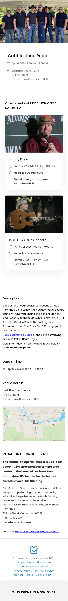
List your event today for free (34, 562)
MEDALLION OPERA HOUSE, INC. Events (37, 531)
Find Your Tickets (23, 575)
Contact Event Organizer (34, 566)
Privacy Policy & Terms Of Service (34, 570)
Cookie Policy (44, 575)
